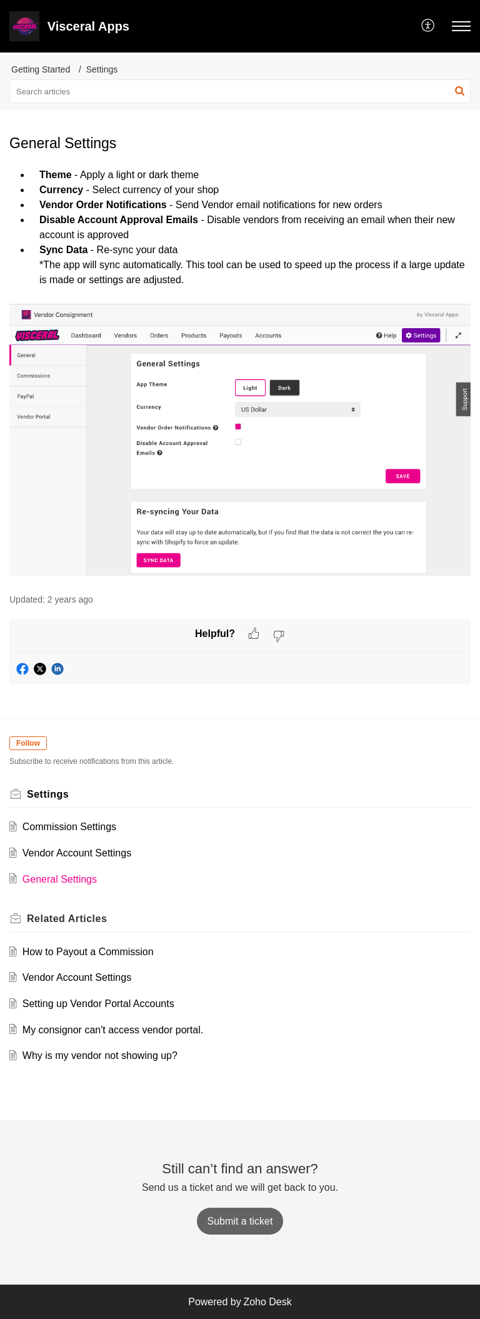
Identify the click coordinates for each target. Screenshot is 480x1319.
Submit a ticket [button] (240, 1221)
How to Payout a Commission (88, 951)
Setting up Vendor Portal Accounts (98, 1003)
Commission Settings (69, 826)
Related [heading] (67, 918)
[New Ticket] (240, 1221)
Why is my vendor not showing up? (100, 1055)
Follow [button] (28, 743)
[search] (240, 91)
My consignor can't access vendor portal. (112, 1030)
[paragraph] (240, 374)
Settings (102, 69)
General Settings (59, 879)
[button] (428, 26)
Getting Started (40, 69)
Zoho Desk (267, 1301)
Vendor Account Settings (76, 853)
